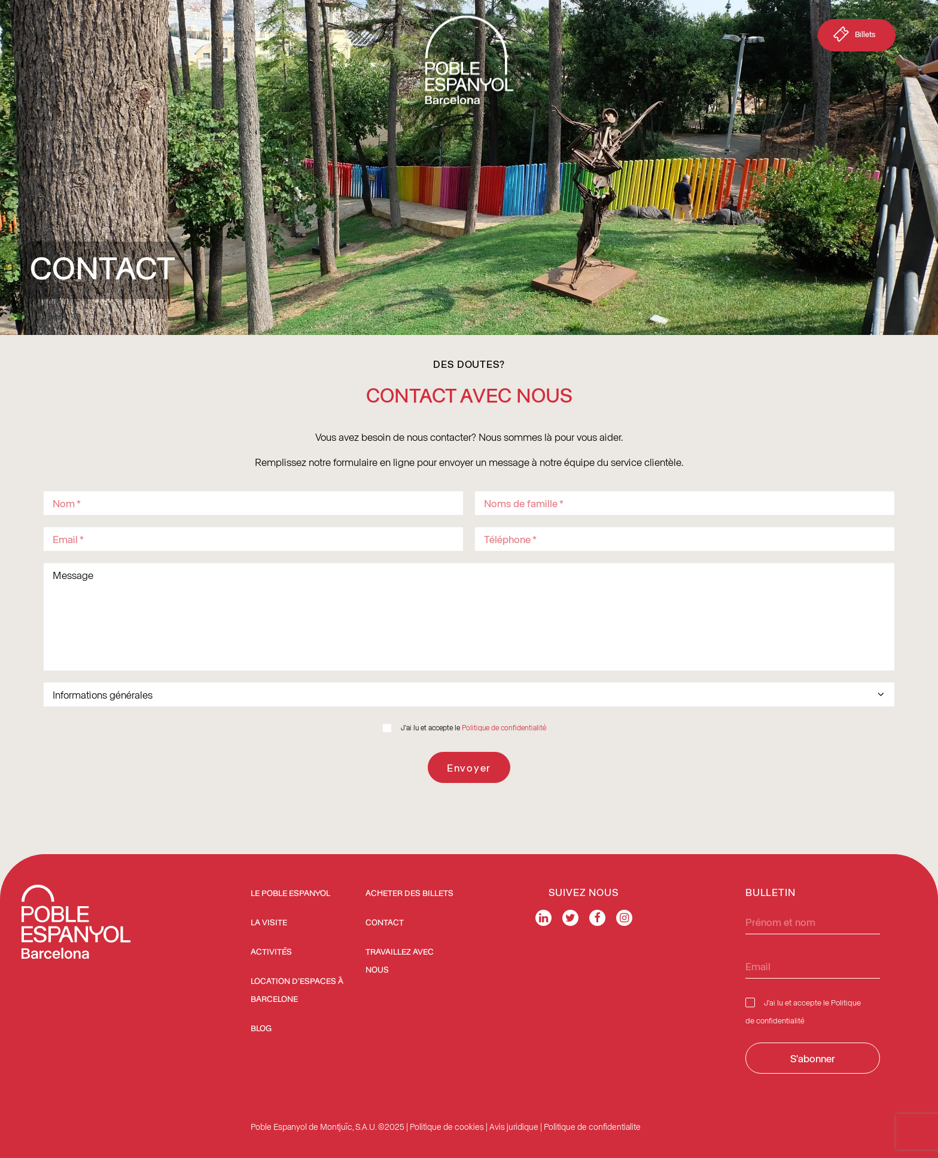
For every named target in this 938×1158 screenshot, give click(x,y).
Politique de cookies (447, 1127)
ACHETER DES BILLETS (409, 893)
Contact (385, 923)
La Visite (269, 923)
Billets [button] (853, 36)
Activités (271, 952)
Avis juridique (513, 1127)
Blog (261, 1029)
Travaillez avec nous (400, 961)
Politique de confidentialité (504, 727)
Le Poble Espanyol (290, 893)
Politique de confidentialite (592, 1127)
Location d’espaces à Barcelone (297, 990)
